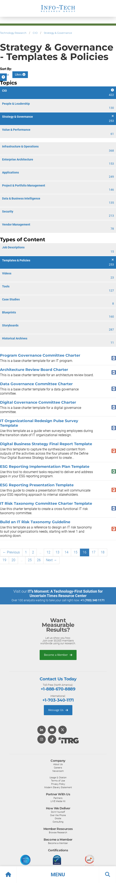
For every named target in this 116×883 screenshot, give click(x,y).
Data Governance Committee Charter (36, 384)
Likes (20, 75)
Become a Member (58, 655)
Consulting (58, 821)
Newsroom (58, 771)
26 (39, 560)
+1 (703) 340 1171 (93, 600)
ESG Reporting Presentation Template (37, 485)
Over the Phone (58, 815)
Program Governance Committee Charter (40, 355)
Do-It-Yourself (58, 811)
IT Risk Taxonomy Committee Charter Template (46, 503)
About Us (58, 764)
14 (66, 552)
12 (48, 552)
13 (57, 552)
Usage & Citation (58, 777)
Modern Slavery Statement (58, 787)
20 (13, 560)
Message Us (58, 710)
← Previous (11, 552)
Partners (58, 798)
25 (30, 560)
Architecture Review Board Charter (34, 369)
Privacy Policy (58, 784)
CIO (35, 32)
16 (84, 552)
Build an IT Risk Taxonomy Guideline (35, 522)
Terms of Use (58, 780)
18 (102, 552)
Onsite (58, 818)
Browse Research (58, 832)
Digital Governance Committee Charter (38, 402)
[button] (58, 874)
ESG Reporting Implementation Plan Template (44, 466)
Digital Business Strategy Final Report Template (46, 444)
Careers (58, 767)
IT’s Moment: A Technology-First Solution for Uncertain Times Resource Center (65, 593)
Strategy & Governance (58, 32)
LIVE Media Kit (58, 801)
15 (75, 552)
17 (93, 552)
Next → (51, 560)
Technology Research (13, 32)
